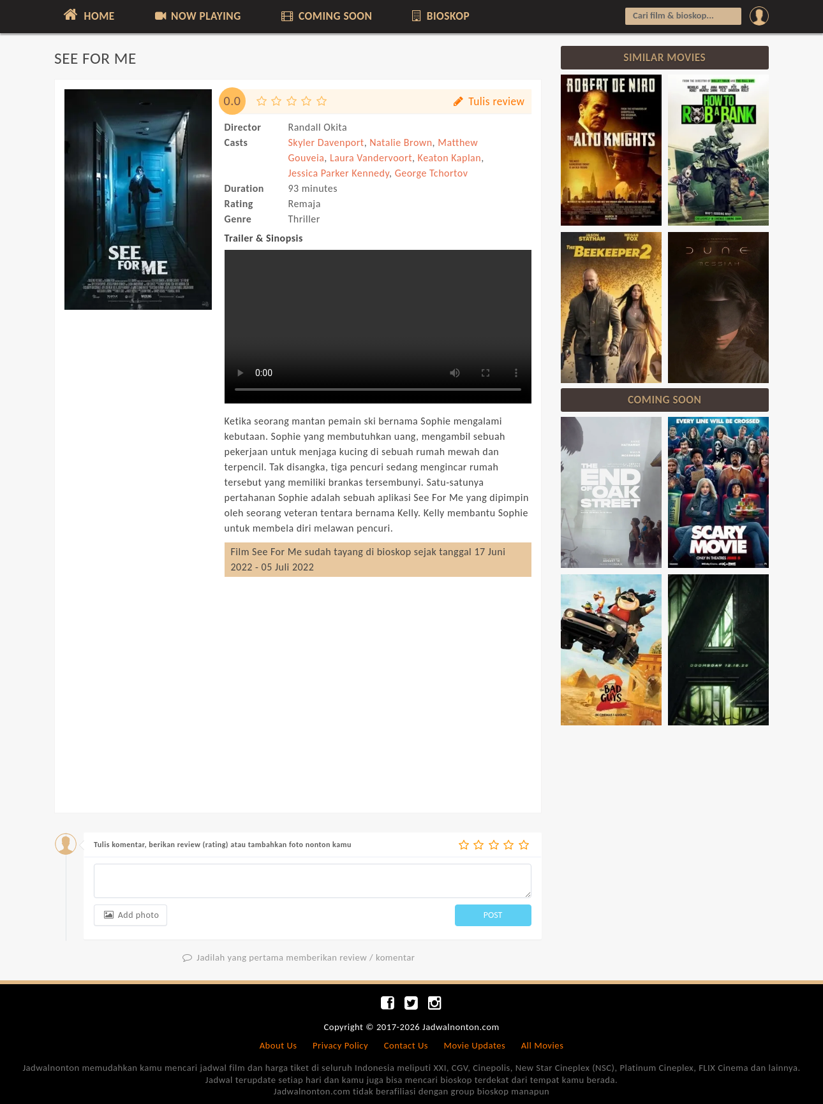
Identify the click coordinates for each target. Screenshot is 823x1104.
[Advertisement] (138, 508)
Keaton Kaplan (450, 158)
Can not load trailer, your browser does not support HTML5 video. (378, 326)
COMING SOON (325, 16)
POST (493, 915)
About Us (278, 1045)
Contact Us (406, 1045)
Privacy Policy (340, 1045)
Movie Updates (474, 1045)
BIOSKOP (440, 16)
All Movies (542, 1045)
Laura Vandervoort (371, 158)
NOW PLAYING (196, 16)
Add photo (130, 915)
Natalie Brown (400, 142)
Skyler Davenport (326, 142)
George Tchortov (431, 173)
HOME (88, 14)
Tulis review (487, 101)
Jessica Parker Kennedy (339, 173)
